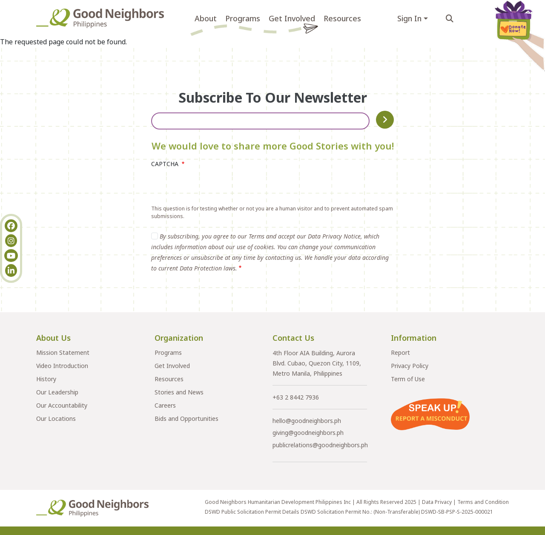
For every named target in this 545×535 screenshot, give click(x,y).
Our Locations (56, 418)
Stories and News (179, 392)
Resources (342, 18)
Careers (165, 405)
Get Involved (292, 18)
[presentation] (216, 188)
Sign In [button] (409, 18)
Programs (242, 18)
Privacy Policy (409, 366)
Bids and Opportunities (186, 418)
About (206, 18)
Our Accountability (61, 405)
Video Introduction (62, 366)
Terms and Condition (483, 502)
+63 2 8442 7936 (295, 397)
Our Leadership (57, 392)
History (46, 379)
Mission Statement (62, 352)
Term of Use (408, 379)
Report (400, 352)
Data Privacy (437, 502)
